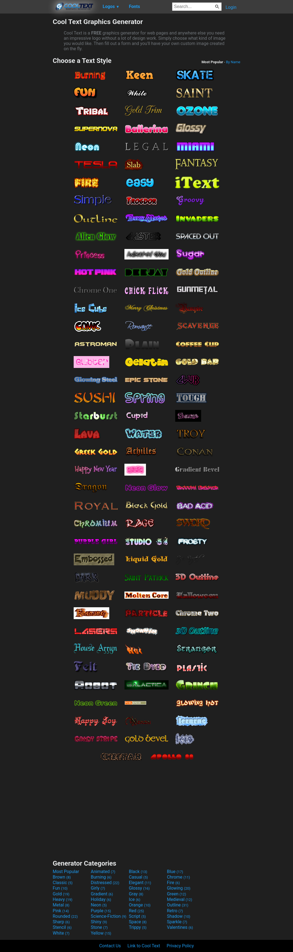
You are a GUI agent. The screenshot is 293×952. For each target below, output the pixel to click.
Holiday (101, 899)
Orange (140, 905)
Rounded (65, 916)
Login (231, 7)
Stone (99, 927)
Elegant (140, 882)
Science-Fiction (108, 916)
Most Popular (66, 871)
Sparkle (177, 921)
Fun (60, 888)
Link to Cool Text (143, 945)
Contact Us (110, 945)
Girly (98, 888)
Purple (101, 910)
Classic (63, 882)
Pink (61, 910)
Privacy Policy (180, 945)
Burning (101, 877)
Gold (61, 894)
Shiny (99, 921)
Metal (61, 905)
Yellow (101, 933)
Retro (175, 910)
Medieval (179, 899)
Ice (134, 899)
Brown (62, 877)
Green (176, 894)
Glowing (178, 888)
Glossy (139, 888)
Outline (177, 905)
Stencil (62, 927)
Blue (175, 871)
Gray (136, 894)
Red (136, 910)
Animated (103, 871)
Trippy (137, 927)
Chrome (178, 877)
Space (137, 921)
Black (138, 871)
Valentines (180, 927)
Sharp (61, 921)
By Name (233, 62)
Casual (138, 877)
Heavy (62, 899)
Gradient (102, 894)
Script (137, 916)
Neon (99, 905)
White (61, 933)
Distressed (105, 882)
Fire (173, 882)
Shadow (178, 916)
